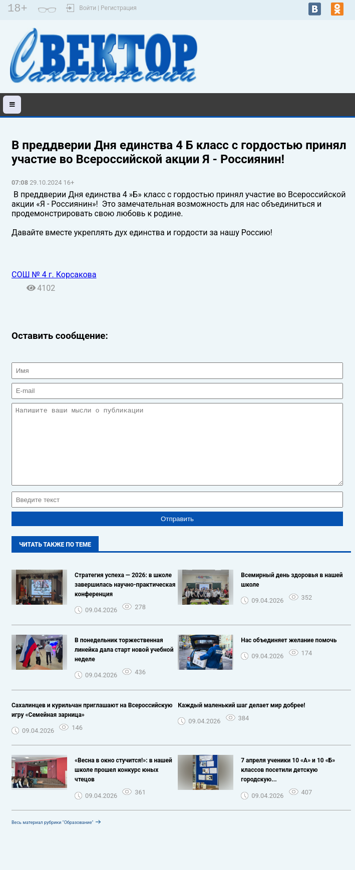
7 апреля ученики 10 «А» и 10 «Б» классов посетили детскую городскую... (288, 785)
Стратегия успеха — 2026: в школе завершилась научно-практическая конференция (125, 600)
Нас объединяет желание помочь (288, 655)
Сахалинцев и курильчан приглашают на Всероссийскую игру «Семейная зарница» (92, 725)
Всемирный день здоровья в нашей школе (291, 595)
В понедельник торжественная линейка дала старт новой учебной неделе (124, 665)
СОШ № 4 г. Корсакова (54, 274)
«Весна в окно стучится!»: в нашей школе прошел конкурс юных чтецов (123, 785)
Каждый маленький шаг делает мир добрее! (241, 720)
